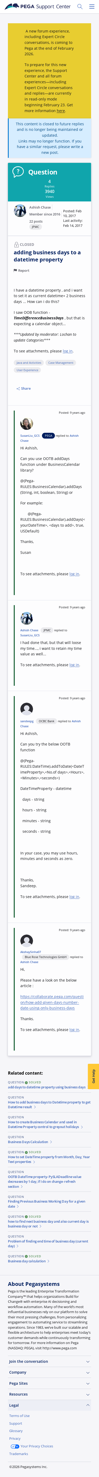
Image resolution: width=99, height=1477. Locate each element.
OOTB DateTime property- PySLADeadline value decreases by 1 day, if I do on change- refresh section (44, 1182)
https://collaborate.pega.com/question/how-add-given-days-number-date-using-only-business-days (52, 1002)
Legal (49, 1405)
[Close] (92, 1431)
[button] (74, 218)
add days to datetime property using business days (49, 1087)
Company (49, 1372)
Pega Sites (49, 1383)
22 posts (36, 221)
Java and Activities (29, 362)
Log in (46, 1466)
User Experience (27, 370)
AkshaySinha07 (30, 952)
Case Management (60, 362)
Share (24, 388)
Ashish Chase (40, 207)
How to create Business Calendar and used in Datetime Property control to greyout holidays (45, 1124)
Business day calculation (29, 1261)
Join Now (21, 1466)
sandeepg (27, 721)
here (61, 110)
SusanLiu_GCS (30, 436)
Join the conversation (49, 1361)
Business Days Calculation (30, 1142)
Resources (49, 1394)
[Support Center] (37, 6)
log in (68, 350)
